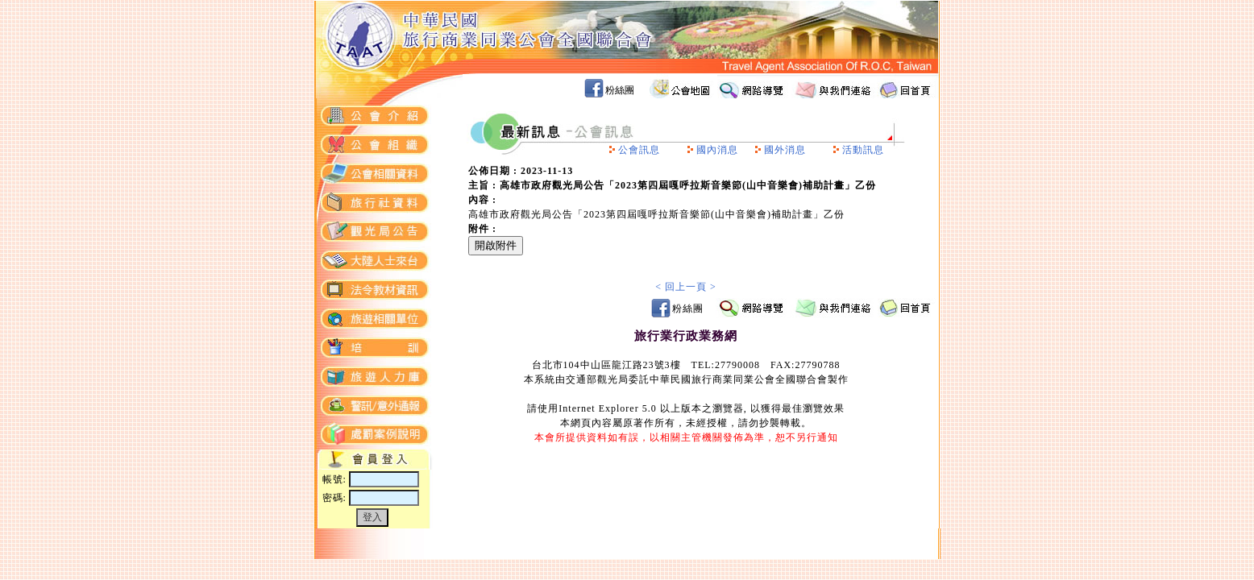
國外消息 (785, 149)
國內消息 (717, 149)
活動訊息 (863, 149)
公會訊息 (639, 149)
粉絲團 (619, 90)
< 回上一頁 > (685, 286)
